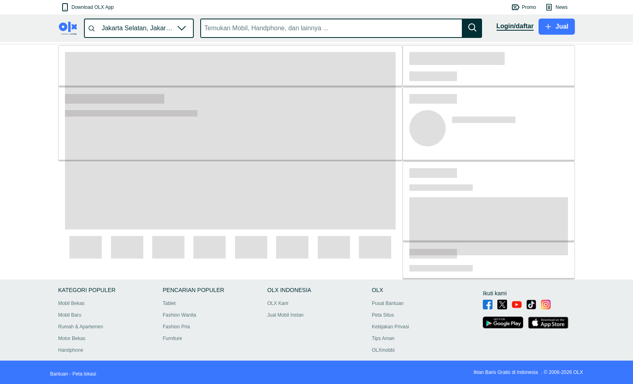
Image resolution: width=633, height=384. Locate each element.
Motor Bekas (71, 338)
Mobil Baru (69, 315)
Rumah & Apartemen (80, 327)
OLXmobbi (383, 350)
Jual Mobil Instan (285, 315)
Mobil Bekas (71, 303)
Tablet (169, 303)
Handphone (70, 350)
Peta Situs (383, 315)
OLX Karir (278, 303)
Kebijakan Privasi (390, 327)
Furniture (172, 338)
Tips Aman (383, 338)
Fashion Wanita (179, 315)
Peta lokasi (84, 374)
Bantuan (59, 374)
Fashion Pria (176, 327)
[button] (87, 7)
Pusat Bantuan (388, 303)
